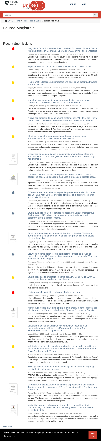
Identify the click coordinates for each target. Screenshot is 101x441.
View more (7, 426)
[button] (74, 4)
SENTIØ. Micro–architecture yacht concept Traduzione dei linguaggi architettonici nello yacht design (61, 367)
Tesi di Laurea (35, 21)
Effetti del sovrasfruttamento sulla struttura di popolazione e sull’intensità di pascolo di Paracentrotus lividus (57, 137)
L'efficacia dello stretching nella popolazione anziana (54, 292)
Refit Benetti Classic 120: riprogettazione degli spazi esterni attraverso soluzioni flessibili (62, 83)
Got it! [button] (93, 434)
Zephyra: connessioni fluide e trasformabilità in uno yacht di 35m (60, 66)
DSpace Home (14, 21)
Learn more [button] (9, 436)
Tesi (25, 21)
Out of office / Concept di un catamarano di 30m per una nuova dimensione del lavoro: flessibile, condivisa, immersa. (59, 101)
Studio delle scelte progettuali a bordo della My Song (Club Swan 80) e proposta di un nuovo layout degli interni (62, 278)
